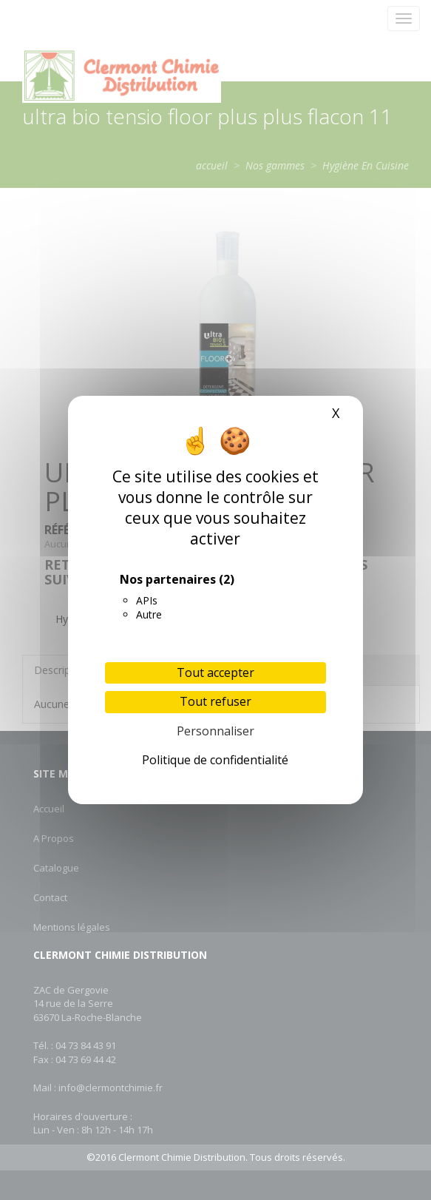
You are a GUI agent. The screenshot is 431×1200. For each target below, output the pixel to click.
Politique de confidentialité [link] (215, 760)
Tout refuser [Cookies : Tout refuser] (215, 701)
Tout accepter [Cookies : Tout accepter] (215, 672)
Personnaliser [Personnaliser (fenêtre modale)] (215, 731)
